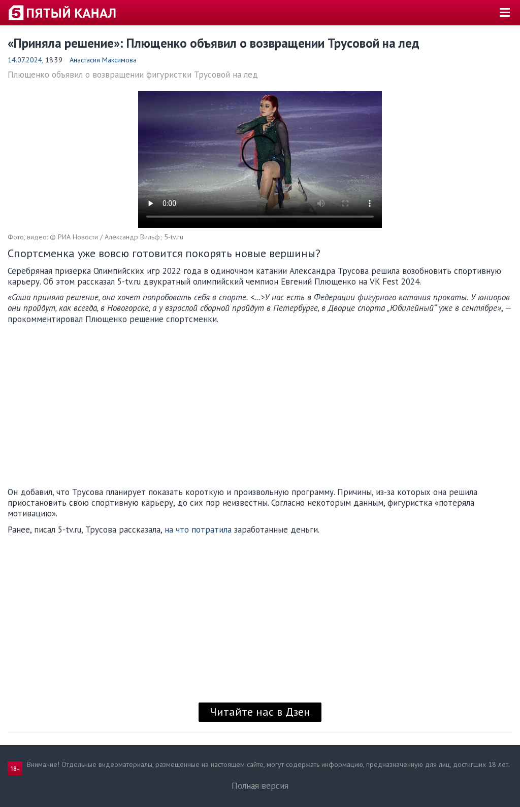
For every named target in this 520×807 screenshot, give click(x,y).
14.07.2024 (25, 59)
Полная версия (260, 785)
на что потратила (198, 529)
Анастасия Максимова (103, 59)
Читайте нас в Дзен (260, 712)
